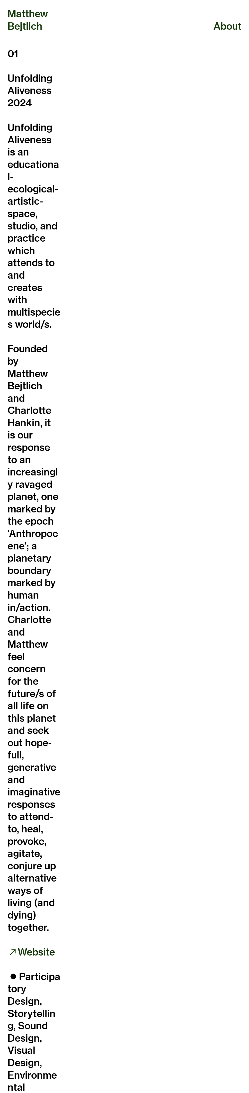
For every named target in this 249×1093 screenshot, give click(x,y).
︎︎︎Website (32, 952)
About (227, 26)
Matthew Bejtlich (28, 20)
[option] (154, 102)
